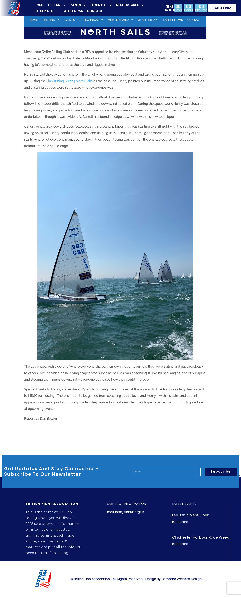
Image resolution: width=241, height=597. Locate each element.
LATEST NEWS (73, 11)
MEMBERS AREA (130, 5)
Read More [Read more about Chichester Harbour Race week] (180, 544)
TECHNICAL (101, 5)
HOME (38, 5)
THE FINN (56, 5)
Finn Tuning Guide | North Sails (69, 81)
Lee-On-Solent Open (190, 515)
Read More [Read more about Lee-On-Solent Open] (180, 522)
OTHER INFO (46, 11)
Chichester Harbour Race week (200, 537)
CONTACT (95, 11)
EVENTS (78, 5)
